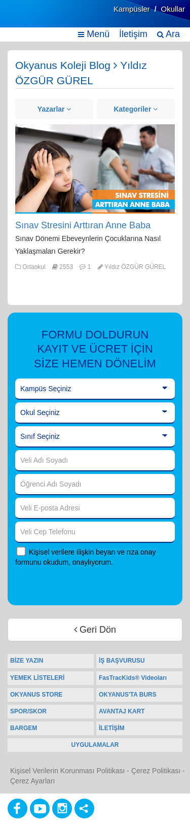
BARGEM (23, 728)
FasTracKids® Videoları (133, 677)
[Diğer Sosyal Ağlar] (84, 808)
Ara (168, 34)
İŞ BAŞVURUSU (122, 660)
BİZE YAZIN (26, 660)
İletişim (133, 34)
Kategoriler (135, 109)
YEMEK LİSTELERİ (37, 677)
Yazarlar (54, 109)
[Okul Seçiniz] (95, 413)
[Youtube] (40, 808)
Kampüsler (131, 9)
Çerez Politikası (155, 771)
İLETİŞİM (112, 728)
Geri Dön (95, 630)
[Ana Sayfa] (32, 19)
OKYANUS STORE (36, 694)
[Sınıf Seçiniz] (95, 437)
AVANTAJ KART (122, 711)
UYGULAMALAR (95, 744)
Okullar (173, 9)
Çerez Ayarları (32, 781)
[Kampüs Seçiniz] (95, 389)
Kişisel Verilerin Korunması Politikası (67, 771)
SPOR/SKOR (28, 711)
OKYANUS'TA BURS (128, 694)
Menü (93, 34)
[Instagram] (62, 808)
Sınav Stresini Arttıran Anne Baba (82, 225)
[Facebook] (17, 808)
